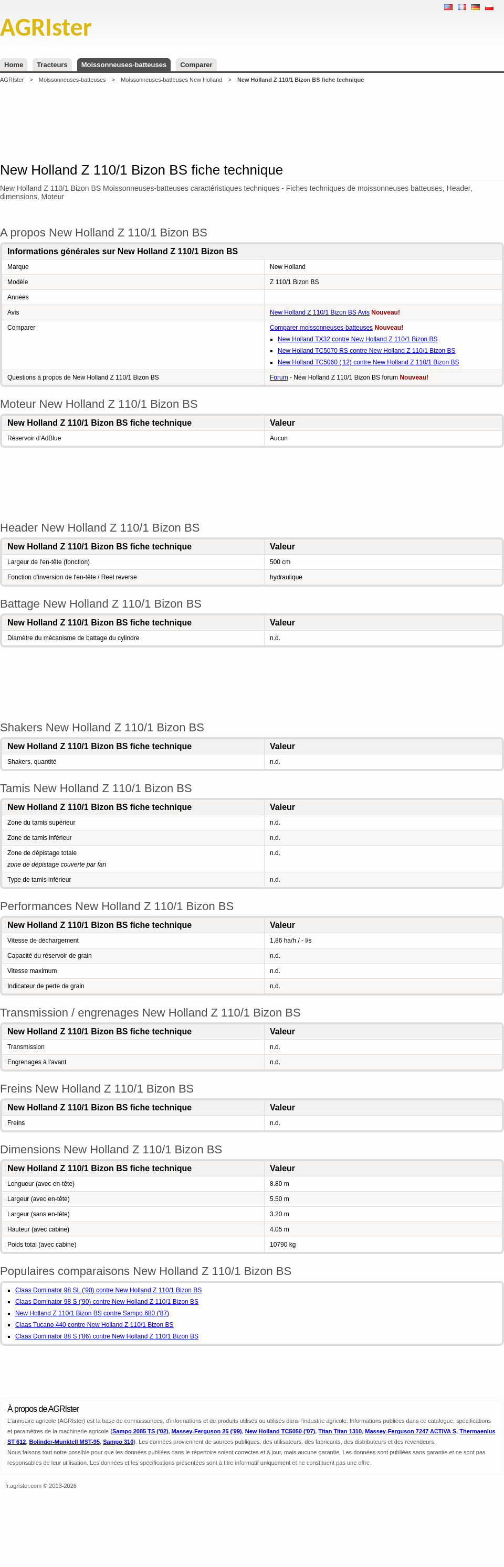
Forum (279, 377)
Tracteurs (52, 65)
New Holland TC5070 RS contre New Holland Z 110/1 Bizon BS (367, 350)
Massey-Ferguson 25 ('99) (207, 1431)
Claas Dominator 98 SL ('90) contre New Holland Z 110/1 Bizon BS (108, 1290)
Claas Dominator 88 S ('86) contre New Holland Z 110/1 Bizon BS (106, 1336)
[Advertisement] (252, 122)
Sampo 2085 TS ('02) (140, 1431)
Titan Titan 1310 (340, 1431)
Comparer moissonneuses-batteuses (321, 327)
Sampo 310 (118, 1442)
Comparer (196, 65)
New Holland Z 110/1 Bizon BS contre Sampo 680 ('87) (92, 1313)
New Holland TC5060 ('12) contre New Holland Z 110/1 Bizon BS (368, 362)
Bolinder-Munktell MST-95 (64, 1442)
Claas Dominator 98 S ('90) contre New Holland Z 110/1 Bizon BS (106, 1301)
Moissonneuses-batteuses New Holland (171, 80)
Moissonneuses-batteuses (124, 65)
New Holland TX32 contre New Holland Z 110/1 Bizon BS (358, 339)
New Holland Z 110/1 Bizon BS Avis (320, 312)
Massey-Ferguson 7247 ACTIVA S (410, 1431)
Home (13, 65)
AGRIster (12, 80)
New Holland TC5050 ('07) (280, 1431)
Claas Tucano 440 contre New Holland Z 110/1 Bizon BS (94, 1324)
